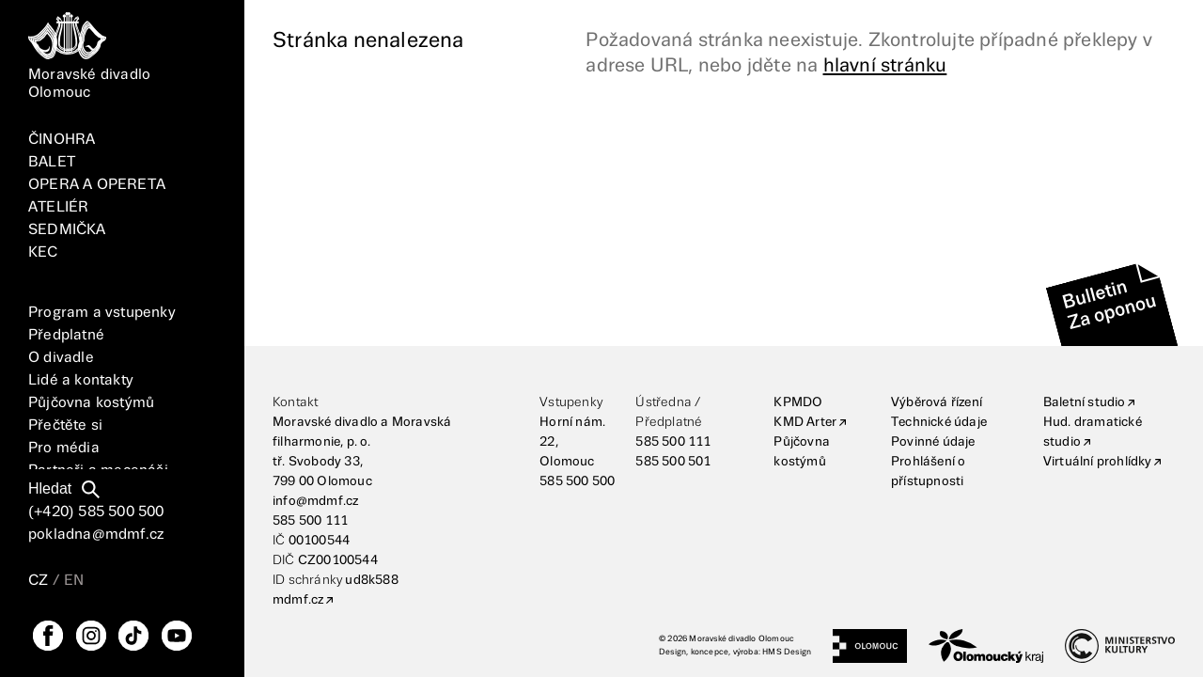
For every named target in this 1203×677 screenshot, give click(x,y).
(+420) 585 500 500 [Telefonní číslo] (96, 512)
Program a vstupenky (102, 313)
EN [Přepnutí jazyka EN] (74, 581)
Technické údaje (939, 422)
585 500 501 (673, 461)
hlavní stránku (885, 65)
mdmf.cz (298, 599)
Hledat (49, 488)
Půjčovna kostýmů (91, 403)
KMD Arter (804, 422)
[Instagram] (91, 636)
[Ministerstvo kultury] (1120, 646)
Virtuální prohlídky (1097, 461)
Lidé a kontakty (80, 380)
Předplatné (66, 335)
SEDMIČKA (67, 230)
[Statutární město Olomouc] (870, 646)
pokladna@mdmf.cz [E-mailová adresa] (96, 535)
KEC (43, 252)
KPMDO (797, 402)
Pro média (64, 448)
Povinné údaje (933, 442)
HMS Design (786, 652)
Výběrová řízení (936, 402)
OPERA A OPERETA (96, 185)
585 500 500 (577, 481)
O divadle (61, 358)
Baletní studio (1084, 402)
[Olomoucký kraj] (986, 646)
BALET (51, 162)
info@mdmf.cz (315, 501)
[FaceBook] (48, 636)
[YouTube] (177, 636)
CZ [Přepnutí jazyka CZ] (38, 581)
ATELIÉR (58, 207)
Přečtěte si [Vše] (65, 425)
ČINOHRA (61, 140)
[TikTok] (133, 636)
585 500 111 (310, 520)
